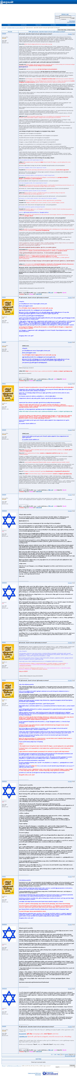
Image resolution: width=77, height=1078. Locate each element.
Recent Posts (38, 25)
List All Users (24, 25)
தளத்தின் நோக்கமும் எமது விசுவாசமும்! (16, 27)
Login (73, 18)
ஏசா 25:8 (38, 294)
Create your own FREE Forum (34, 1073)
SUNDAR (4, 33)
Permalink (70, 297)
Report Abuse (38, 1074)
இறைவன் (4, 27)
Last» (55, 1054)
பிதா (66, 1055)
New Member (72, 21)
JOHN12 (4, 297)
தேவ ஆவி (73, 1055)
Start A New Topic (62, 29)
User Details (53, 25)
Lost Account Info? (71, 22)
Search (67, 25)
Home (9, 25)
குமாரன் (68, 1055)
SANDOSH (4, 510)
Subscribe (72, 1065)
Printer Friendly (71, 29)
